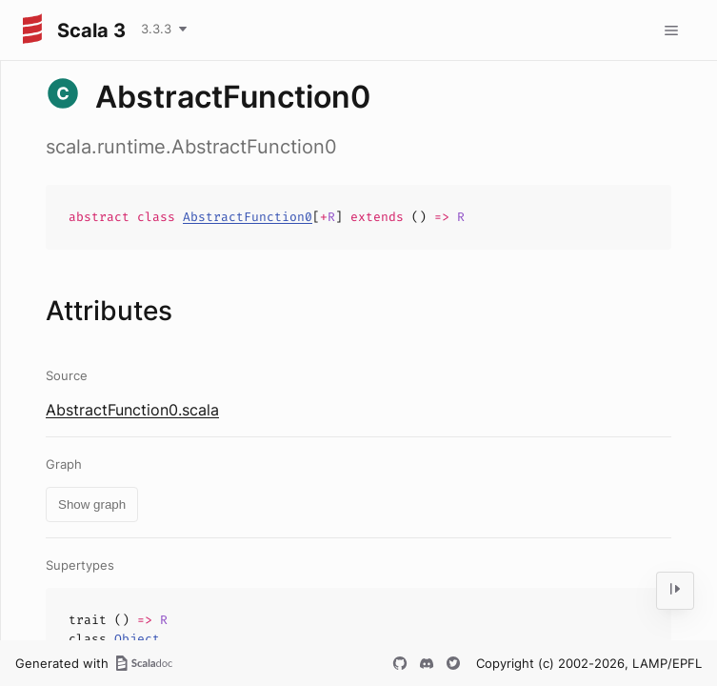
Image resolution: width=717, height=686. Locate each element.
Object (137, 639)
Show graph (92, 504)
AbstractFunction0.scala (132, 409)
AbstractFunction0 (247, 217)
